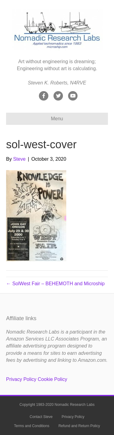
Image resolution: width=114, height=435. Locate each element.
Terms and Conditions (31, 426)
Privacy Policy (21, 379)
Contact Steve (40, 417)
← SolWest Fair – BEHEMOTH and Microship (55, 283)
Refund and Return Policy (79, 426)
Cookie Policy (52, 379)
